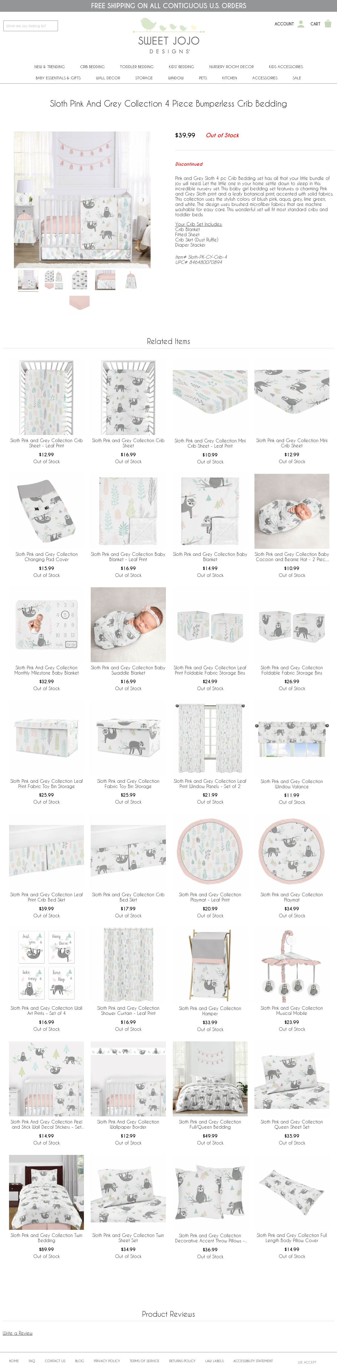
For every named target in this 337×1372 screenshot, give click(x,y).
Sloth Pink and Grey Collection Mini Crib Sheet (291, 443)
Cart (315, 24)
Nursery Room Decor (231, 66)
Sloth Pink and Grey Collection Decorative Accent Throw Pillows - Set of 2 (210, 1238)
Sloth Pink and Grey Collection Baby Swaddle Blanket (128, 670)
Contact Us (55, 1361)
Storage (144, 77)
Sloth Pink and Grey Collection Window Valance (292, 784)
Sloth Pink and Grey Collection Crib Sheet (128, 443)
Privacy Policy (107, 1361)
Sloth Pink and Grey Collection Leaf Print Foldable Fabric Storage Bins (210, 670)
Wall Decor (108, 77)
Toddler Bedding (137, 66)
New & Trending (49, 66)
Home (14, 1361)
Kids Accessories (286, 66)
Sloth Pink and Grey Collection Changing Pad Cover (47, 556)
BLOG (79, 1361)
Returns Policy (182, 1361)
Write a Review (18, 1333)
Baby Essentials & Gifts (58, 77)
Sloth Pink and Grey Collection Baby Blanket (210, 556)
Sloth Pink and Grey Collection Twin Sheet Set (128, 1238)
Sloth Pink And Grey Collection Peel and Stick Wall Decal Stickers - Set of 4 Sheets (46, 1124)
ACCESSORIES (264, 77)
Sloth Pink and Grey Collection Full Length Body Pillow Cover (292, 1238)
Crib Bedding (92, 66)
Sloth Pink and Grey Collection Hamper (210, 1011)
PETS (203, 77)
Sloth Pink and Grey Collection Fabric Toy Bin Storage (128, 783)
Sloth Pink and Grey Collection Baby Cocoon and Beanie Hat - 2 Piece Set (292, 556)
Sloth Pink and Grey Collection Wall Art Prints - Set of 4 (46, 1010)
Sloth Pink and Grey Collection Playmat (292, 897)
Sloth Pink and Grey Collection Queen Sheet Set (292, 1124)
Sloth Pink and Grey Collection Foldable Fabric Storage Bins (292, 670)
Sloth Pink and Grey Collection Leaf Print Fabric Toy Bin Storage (46, 783)
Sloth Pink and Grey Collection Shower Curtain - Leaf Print (128, 1010)
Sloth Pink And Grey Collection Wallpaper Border (128, 1124)
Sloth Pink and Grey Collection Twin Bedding (46, 1238)
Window (176, 77)
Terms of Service (144, 1361)
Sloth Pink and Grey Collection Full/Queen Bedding (210, 1124)
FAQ (32, 1361)
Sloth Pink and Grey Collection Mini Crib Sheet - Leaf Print (210, 443)
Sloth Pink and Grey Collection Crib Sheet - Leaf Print (46, 443)
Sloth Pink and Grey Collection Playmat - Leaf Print (210, 897)
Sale (297, 77)
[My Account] (301, 24)
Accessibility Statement (253, 1361)
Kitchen (229, 77)
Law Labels (214, 1361)
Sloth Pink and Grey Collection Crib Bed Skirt (128, 897)
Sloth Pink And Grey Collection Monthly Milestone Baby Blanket (46, 670)
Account (284, 24)
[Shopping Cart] (328, 24)
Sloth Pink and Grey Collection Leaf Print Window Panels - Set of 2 (210, 783)
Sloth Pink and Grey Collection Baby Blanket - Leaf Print (128, 556)
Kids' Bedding (181, 66)
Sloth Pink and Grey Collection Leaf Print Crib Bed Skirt (46, 897)
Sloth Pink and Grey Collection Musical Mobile (292, 1010)
